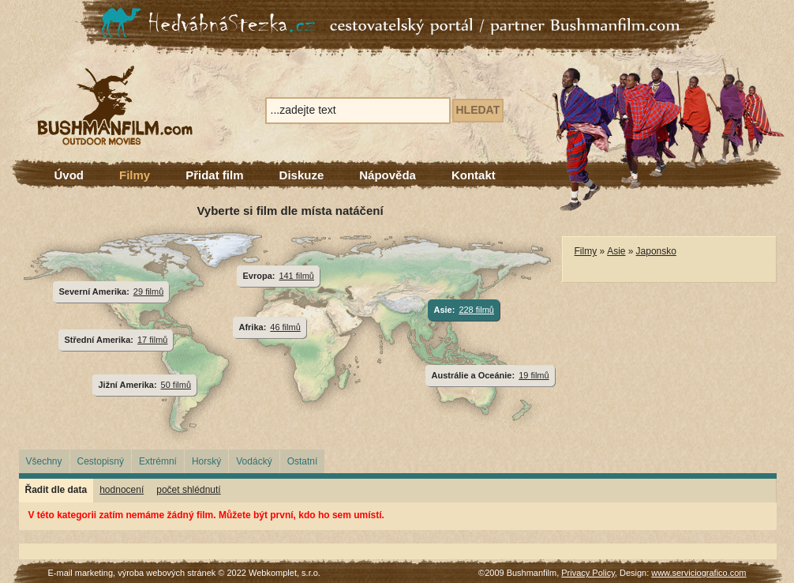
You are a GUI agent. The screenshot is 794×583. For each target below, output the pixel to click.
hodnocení (121, 489)
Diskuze (301, 175)
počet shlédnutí (188, 489)
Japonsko (656, 251)
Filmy (134, 175)
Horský (206, 461)
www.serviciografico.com (698, 572)
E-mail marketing (81, 572)
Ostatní (302, 461)
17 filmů (152, 339)
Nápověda (387, 175)
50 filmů (176, 384)
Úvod (69, 175)
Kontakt (473, 175)
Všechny (44, 461)
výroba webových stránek (166, 572)
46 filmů (285, 327)
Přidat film (214, 175)
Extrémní (158, 461)
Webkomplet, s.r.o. (284, 572)
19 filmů (534, 375)
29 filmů (148, 291)
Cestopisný (100, 461)
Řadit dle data (56, 489)
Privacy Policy (588, 572)
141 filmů (296, 275)
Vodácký (254, 461)
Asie (616, 251)
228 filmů (476, 309)
